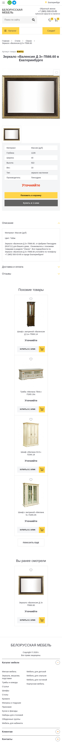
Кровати (6, 699)
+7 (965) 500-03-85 (47, 11)
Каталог (12, 31)
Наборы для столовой (12, 715)
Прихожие (7, 707)
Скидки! (51, 31)
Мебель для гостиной (37, 680)
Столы (5, 694)
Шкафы (5, 690)
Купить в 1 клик (31, 203)
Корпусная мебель (35, 684)
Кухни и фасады (9, 711)
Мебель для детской (36, 671)
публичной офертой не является (47, 14)
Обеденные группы (11, 719)
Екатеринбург (54, 2)
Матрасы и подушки (11, 703)
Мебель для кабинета (12, 723)
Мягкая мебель (9, 671)
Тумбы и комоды (10, 682)
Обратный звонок (47, 9)
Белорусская (12, 11)
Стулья (5, 686)
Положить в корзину (31, 195)
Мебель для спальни (36, 675)
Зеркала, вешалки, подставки (11, 676)
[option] (31, 97)
